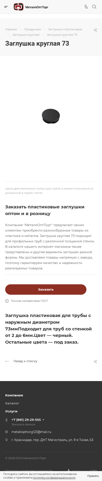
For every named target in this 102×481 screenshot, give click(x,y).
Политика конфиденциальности (29, 470)
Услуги (11, 411)
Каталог (12, 403)
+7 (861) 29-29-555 (26, 420)
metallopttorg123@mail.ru (31, 432)
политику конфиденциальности (54, 477)
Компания (14, 395)
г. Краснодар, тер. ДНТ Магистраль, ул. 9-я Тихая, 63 (52, 440)
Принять (93, 476)
